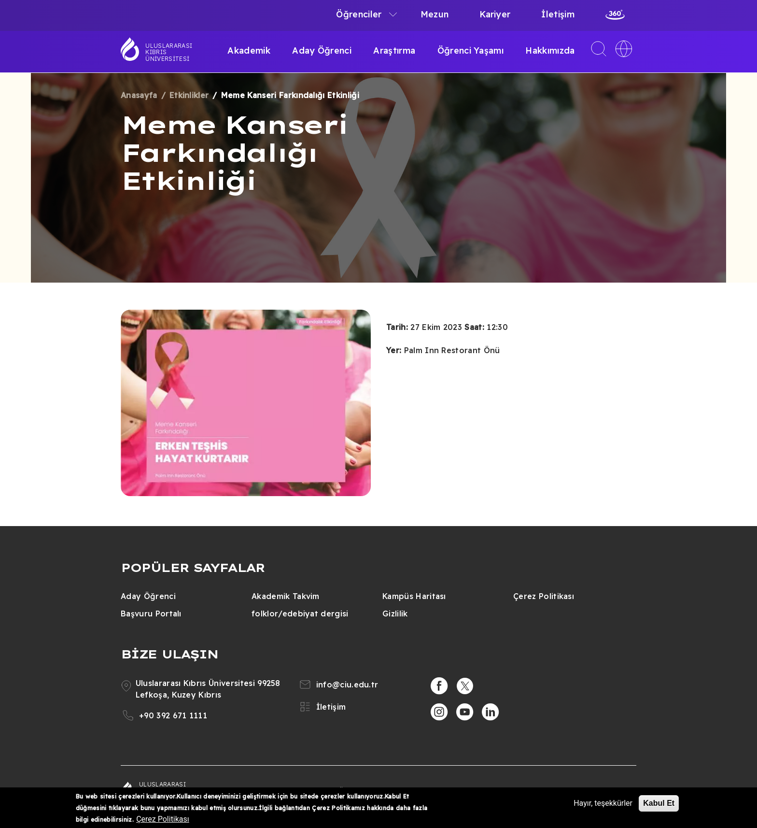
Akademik (248, 50)
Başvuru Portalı (151, 613)
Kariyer (494, 14)
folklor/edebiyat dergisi (300, 613)
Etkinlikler (189, 95)
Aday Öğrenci (321, 50)
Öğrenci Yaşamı (470, 50)
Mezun (435, 14)
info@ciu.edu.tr (347, 684)
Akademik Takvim (286, 596)
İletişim (558, 14)
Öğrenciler (358, 14)
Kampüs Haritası (414, 596)
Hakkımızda (550, 50)
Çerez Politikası (543, 596)
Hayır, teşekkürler (603, 803)
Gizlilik (395, 613)
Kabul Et (658, 803)
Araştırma (394, 50)
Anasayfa (139, 95)
